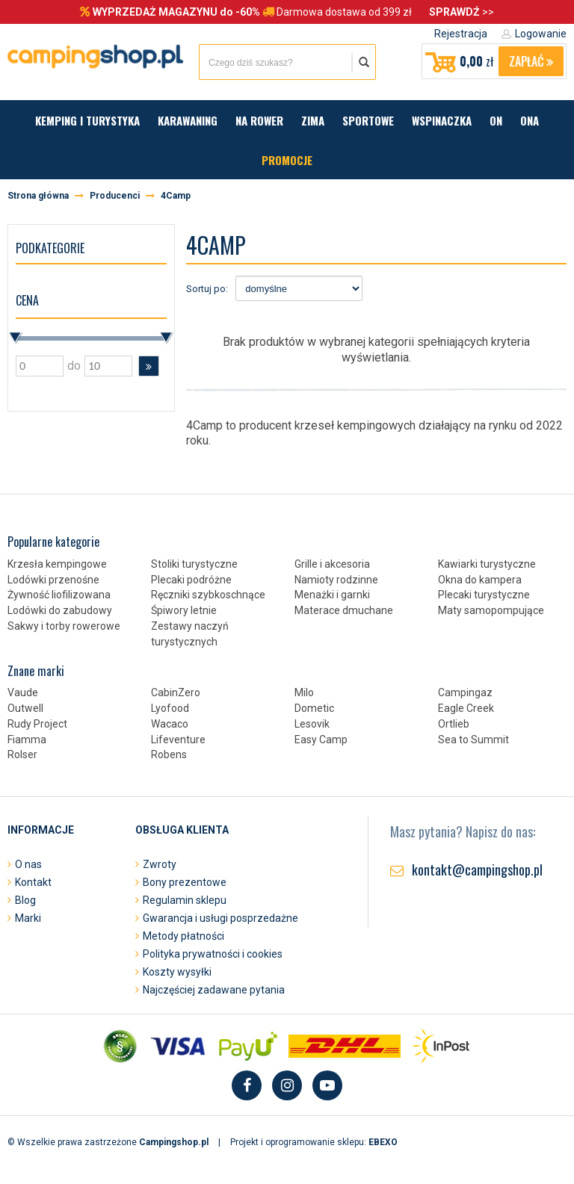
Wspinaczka (442, 120)
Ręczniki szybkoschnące (208, 595)
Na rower (259, 120)
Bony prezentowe (184, 882)
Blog (25, 900)
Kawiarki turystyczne (487, 564)
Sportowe (368, 120)
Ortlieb (453, 724)
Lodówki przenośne (53, 580)
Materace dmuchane (343, 610)
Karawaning (187, 120)
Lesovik (312, 724)
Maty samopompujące (491, 610)
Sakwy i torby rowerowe (63, 626)
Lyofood (170, 708)
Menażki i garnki (332, 595)
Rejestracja (460, 34)
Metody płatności (183, 936)
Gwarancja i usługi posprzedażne (220, 918)
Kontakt (33, 882)
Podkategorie (50, 248)
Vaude (22, 692)
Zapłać (531, 61)
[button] (148, 366)
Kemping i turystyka (87, 120)
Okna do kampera (480, 580)
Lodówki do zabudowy (59, 610)
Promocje (287, 160)
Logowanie (541, 34)
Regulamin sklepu (184, 900)
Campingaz (465, 692)
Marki (28, 918)
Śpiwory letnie (184, 610)
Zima (312, 120)
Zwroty (159, 864)
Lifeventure (178, 740)
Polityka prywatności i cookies (213, 954)
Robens (169, 754)
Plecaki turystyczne (484, 595)
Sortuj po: (207, 288)
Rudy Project (37, 724)
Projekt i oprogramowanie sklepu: (314, 1142)
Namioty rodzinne (336, 580)
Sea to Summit (473, 740)
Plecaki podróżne (191, 580)
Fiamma (26, 740)
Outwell (25, 708)
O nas (28, 864)
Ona (529, 120)
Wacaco (169, 724)
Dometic (314, 708)
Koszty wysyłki (177, 972)
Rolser (22, 754)
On (496, 120)
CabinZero (175, 692)
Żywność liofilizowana (59, 595)
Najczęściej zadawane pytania (214, 990)
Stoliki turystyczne (194, 564)
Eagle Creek (466, 708)
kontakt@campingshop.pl (477, 869)
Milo (304, 692)
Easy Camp (321, 740)
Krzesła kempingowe (57, 564)
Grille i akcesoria (332, 564)
